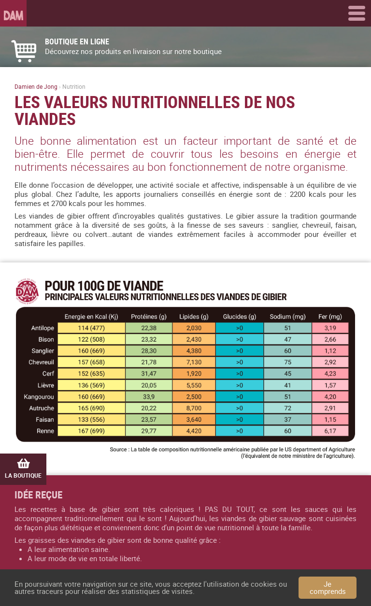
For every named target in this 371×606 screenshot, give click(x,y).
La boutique (23, 468)
